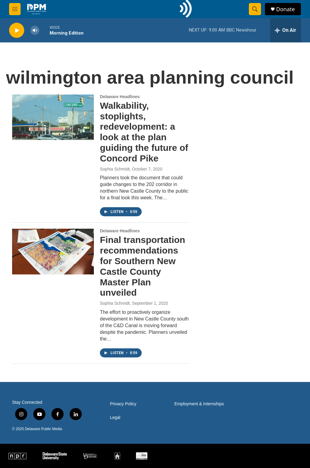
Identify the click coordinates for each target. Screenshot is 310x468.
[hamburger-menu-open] (15, 9)
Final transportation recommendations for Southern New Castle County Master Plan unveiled (142, 266)
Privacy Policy (123, 404)
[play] (16, 30)
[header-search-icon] (255, 9)
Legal (115, 417)
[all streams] (285, 30)
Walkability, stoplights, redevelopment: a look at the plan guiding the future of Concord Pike (144, 132)
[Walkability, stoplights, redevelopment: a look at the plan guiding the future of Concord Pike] (53, 117)
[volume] (35, 30)
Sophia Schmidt (115, 169)
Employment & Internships (199, 404)
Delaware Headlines (120, 96)
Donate (285, 9)
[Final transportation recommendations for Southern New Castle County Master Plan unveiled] (53, 251)
